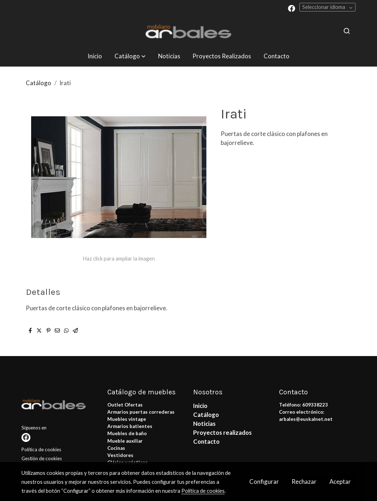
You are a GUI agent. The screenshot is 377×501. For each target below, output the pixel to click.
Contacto (206, 441)
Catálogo (38, 83)
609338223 (315, 405)
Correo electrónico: (301, 412)
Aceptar (340, 481)
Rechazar (304, 481)
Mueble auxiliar (125, 441)
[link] (188, 31)
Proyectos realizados (222, 432)
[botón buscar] (346, 30)
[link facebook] (291, 7)
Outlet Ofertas (125, 405)
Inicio (200, 405)
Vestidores (120, 455)
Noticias (204, 423)
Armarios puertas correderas (141, 412)
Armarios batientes (129, 426)
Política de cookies (41, 449)
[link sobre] (59, 405)
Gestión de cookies (41, 458)
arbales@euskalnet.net (306, 419)
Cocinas (116, 448)
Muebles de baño (127, 433)
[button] (130, 56)
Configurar (264, 481)
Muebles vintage (126, 419)
